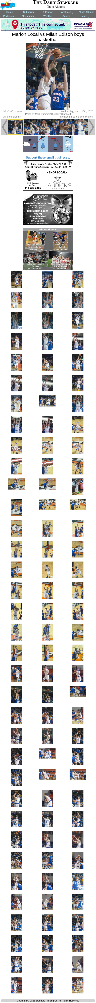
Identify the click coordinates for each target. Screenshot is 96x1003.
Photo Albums (86, 12)
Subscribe (28, 12)
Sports (66, 16)
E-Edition (48, 12)
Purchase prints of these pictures (76, 116)
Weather (48, 16)
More (85, 16)
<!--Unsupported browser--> (48, 249)
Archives (67, 12)
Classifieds (28, 16)
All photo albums (12, 116)
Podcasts (9, 16)
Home (9, 12)
